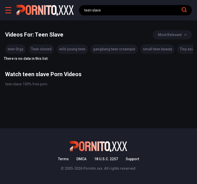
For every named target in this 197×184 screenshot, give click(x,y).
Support (132, 159)
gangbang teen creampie (114, 49)
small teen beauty (157, 49)
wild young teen (72, 49)
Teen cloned (41, 49)
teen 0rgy (15, 49)
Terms (63, 159)
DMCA (81, 159)
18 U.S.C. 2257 (106, 159)
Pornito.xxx (92, 168)
